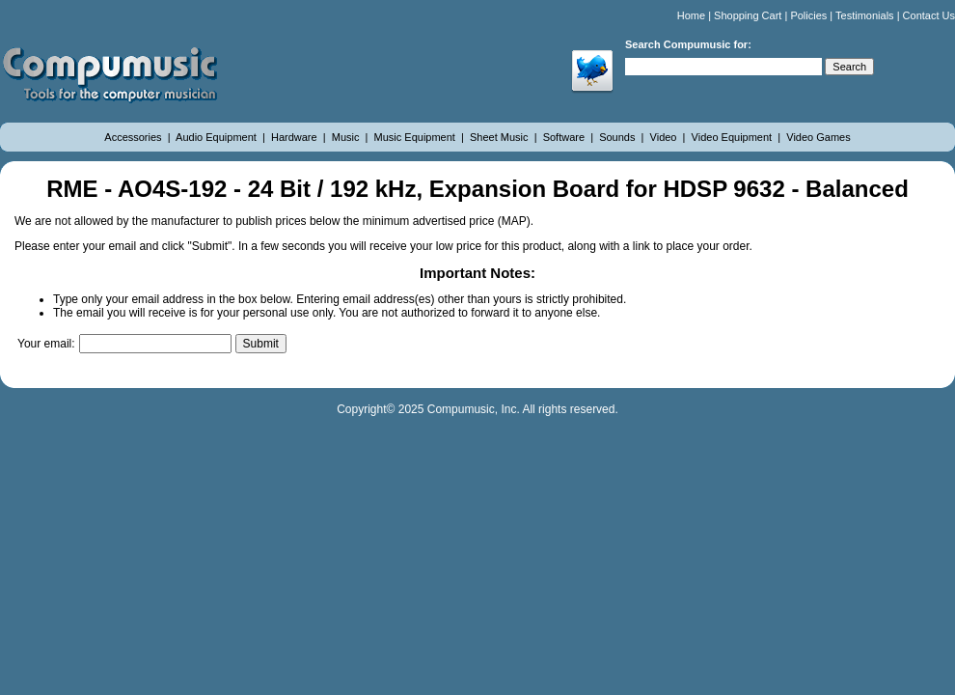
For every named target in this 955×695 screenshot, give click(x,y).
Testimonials (864, 15)
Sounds (618, 137)
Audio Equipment (217, 137)
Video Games (818, 137)
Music (347, 137)
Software (565, 137)
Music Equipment (416, 137)
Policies (808, 15)
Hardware (295, 137)
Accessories (134, 137)
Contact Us (929, 15)
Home (691, 15)
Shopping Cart (747, 15)
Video (665, 137)
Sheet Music (501, 137)
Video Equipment (734, 137)
